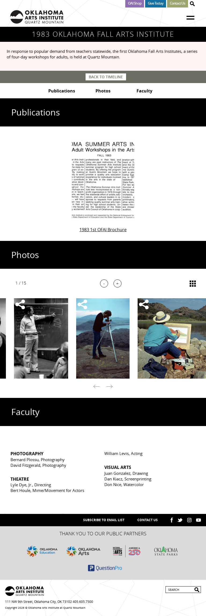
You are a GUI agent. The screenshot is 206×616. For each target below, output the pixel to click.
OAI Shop (134, 3)
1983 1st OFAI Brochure (103, 230)
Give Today (155, 3)
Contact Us (177, 3)
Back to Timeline (106, 76)
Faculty (144, 91)
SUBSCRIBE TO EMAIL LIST (103, 520)
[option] (103, 338)
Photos (103, 91)
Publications (61, 91)
